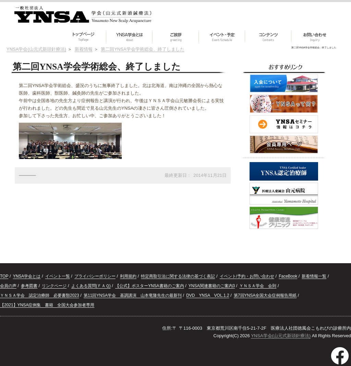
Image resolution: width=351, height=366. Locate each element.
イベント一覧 (57, 276)
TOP (4, 276)
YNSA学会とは (27, 276)
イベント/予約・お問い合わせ (247, 276)
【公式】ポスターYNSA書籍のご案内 (149, 285)
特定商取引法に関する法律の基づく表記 (178, 276)
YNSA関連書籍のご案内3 (212, 285)
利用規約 (128, 276)
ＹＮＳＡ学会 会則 (257, 285)
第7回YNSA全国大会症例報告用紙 (265, 295)
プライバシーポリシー (95, 276)
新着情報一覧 (314, 276)
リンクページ (54, 285)
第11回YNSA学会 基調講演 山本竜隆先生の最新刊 (133, 295)
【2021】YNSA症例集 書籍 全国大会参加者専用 (47, 305)
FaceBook (288, 276)
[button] (268, 37)
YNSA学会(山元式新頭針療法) (281, 335)
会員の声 (8, 285)
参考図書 (29, 285)
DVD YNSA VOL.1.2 (207, 295)
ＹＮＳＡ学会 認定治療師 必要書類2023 (39, 295)
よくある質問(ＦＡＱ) (91, 285)
